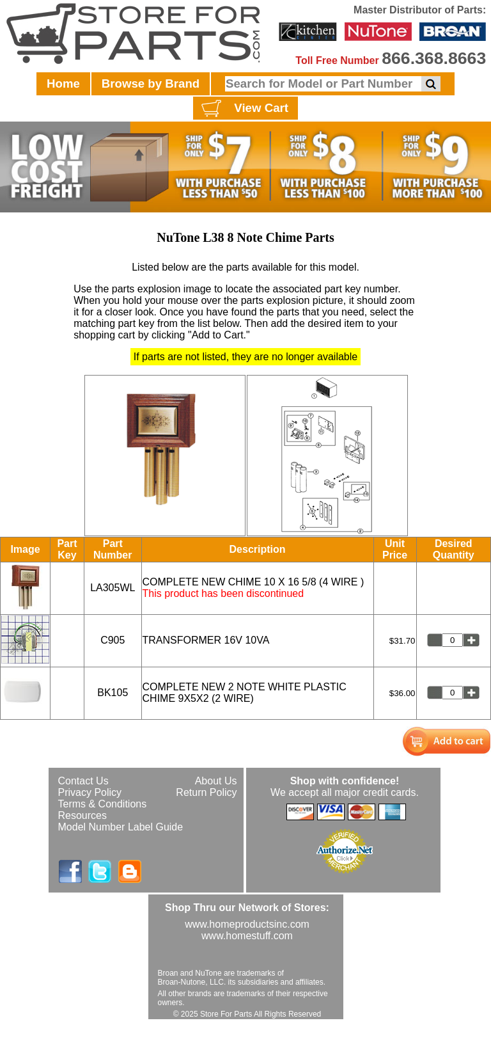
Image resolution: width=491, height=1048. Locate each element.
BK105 (112, 692)
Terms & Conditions (102, 803)
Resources (82, 815)
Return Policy (206, 792)
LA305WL (112, 587)
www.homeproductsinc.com (247, 924)
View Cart (243, 108)
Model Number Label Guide (120, 827)
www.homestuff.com (247, 935)
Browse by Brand (150, 83)
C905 (112, 640)
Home (63, 83)
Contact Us (83, 780)
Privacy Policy (90, 792)
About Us (216, 780)
